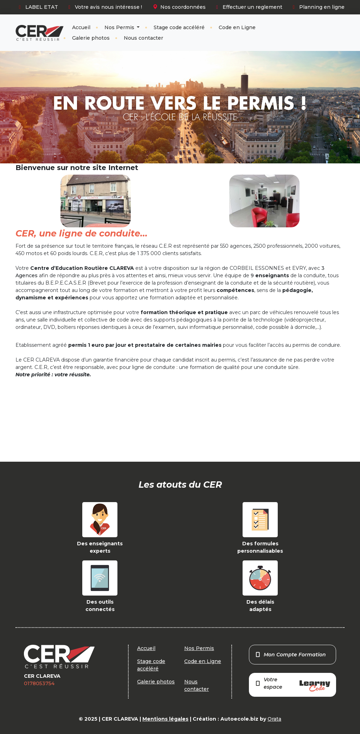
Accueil (81, 27)
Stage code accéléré (179, 27)
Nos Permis (120, 27)
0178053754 (39, 683)
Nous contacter (143, 38)
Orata (274, 719)
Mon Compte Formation (290, 654)
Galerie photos (91, 38)
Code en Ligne (237, 27)
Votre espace (292, 683)
